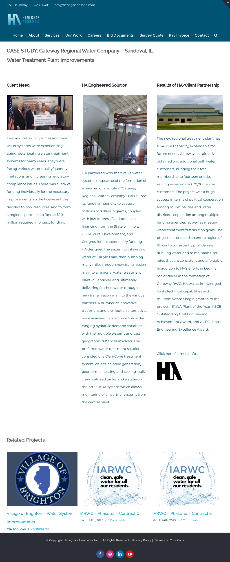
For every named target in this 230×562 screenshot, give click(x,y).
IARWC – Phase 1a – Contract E (182, 513)
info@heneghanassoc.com (74, 5)
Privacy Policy (141, 540)
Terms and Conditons (169, 540)
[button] (216, 34)
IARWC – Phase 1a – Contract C (109, 513)
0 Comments (40, 528)
